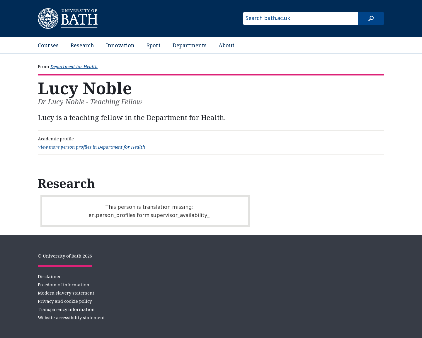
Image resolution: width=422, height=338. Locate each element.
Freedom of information (63, 284)
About (226, 45)
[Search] (371, 18)
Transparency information (66, 309)
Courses (48, 45)
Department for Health (74, 66)
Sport (154, 45)
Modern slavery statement (66, 293)
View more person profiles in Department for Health (91, 147)
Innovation (120, 45)
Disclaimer (49, 276)
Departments (190, 45)
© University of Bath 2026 (65, 256)
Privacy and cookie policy (65, 301)
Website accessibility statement (71, 317)
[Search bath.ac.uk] (300, 18)
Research (82, 45)
